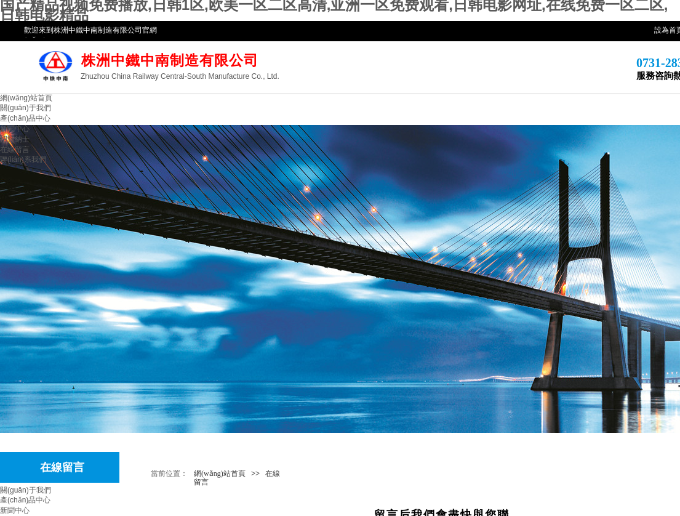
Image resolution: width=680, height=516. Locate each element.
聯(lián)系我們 (23, 159)
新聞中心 (15, 128)
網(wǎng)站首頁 (26, 98)
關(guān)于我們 (25, 107)
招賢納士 (15, 139)
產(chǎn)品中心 (25, 118)
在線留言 (15, 149)
